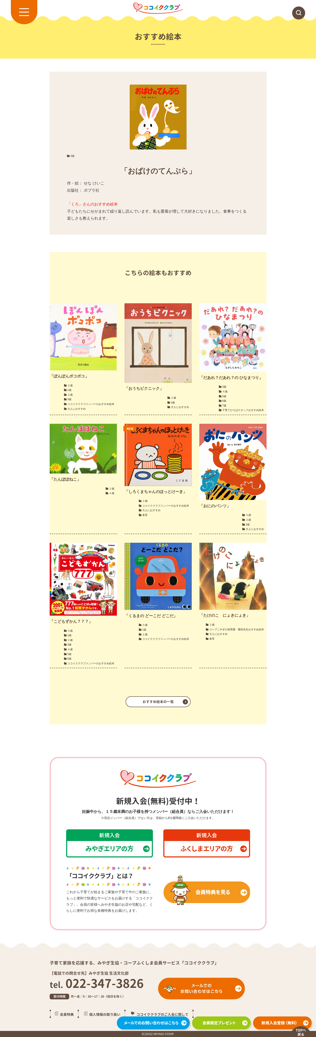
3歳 (72, 155)
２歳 (70, 394)
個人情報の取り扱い (104, 1014)
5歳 (224, 396)
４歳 (225, 391)
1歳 (69, 390)
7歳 (224, 405)
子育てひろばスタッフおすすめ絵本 (243, 410)
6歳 (224, 400)
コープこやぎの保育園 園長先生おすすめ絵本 (236, 629)
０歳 (70, 385)
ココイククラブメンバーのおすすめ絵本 (90, 404)
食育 (144, 515)
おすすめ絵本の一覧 (158, 701)
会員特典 (67, 1014)
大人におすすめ (76, 408)
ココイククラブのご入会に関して (162, 1014)
